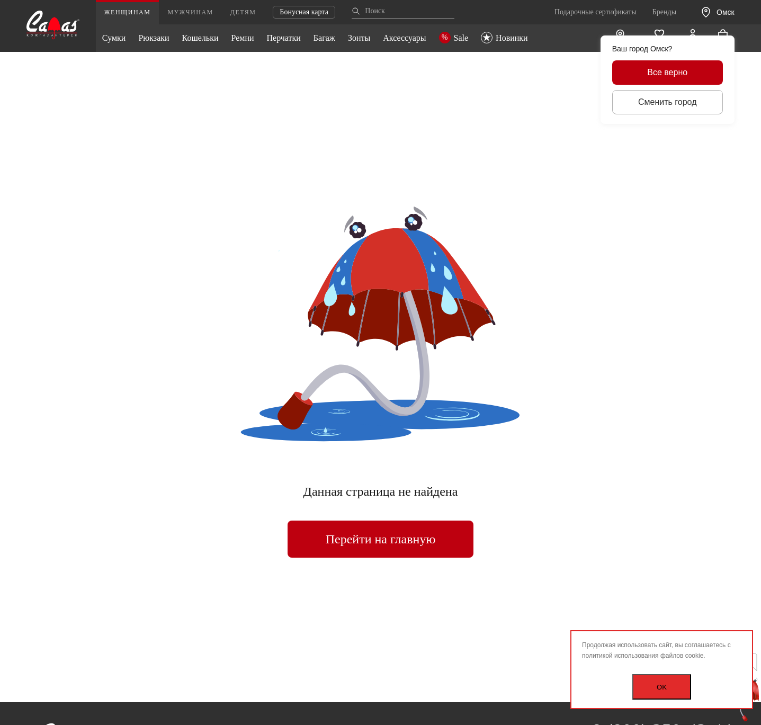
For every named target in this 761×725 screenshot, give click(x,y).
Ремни (242, 37)
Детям (243, 12)
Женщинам (127, 12)
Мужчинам (190, 12)
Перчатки (284, 37)
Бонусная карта (304, 12)
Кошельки (200, 37)
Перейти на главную (381, 539)
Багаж (324, 37)
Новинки (504, 37)
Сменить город (667, 101)
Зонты (359, 37)
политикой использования (620, 655)
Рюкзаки (153, 37)
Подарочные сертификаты (595, 12)
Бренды (664, 12)
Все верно (667, 72)
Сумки (114, 37)
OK (662, 687)
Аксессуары (404, 37)
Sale (454, 37)
